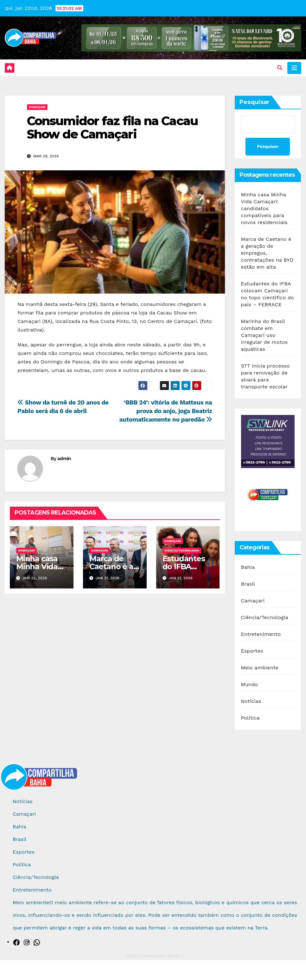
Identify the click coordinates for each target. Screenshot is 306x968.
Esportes (252, 651)
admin (64, 458)
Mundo (249, 684)
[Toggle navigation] (294, 68)
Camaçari (37, 107)
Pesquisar (254, 102)
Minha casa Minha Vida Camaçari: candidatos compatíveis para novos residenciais (264, 208)
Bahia (248, 567)
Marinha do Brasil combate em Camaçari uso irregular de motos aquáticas (264, 335)
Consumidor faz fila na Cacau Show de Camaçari (112, 127)
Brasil (248, 584)
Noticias (251, 701)
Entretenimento (261, 634)
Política (250, 718)
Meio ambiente (259, 668)
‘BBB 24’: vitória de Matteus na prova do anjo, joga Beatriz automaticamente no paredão (165, 411)
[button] (279, 68)
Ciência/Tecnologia (181, 550)
